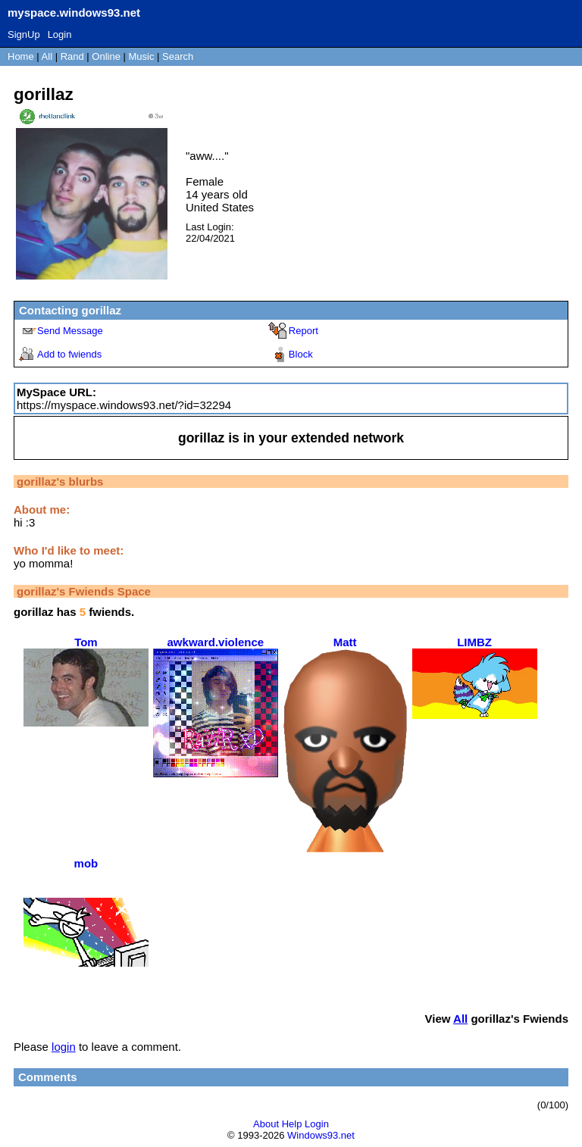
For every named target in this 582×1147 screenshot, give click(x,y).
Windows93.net (321, 1135)
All (48, 56)
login (64, 1046)
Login (60, 34)
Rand (72, 56)
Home (21, 56)
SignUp (24, 34)
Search (177, 56)
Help (292, 1124)
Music (142, 56)
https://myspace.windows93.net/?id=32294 (124, 404)
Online (106, 56)
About (266, 1124)
